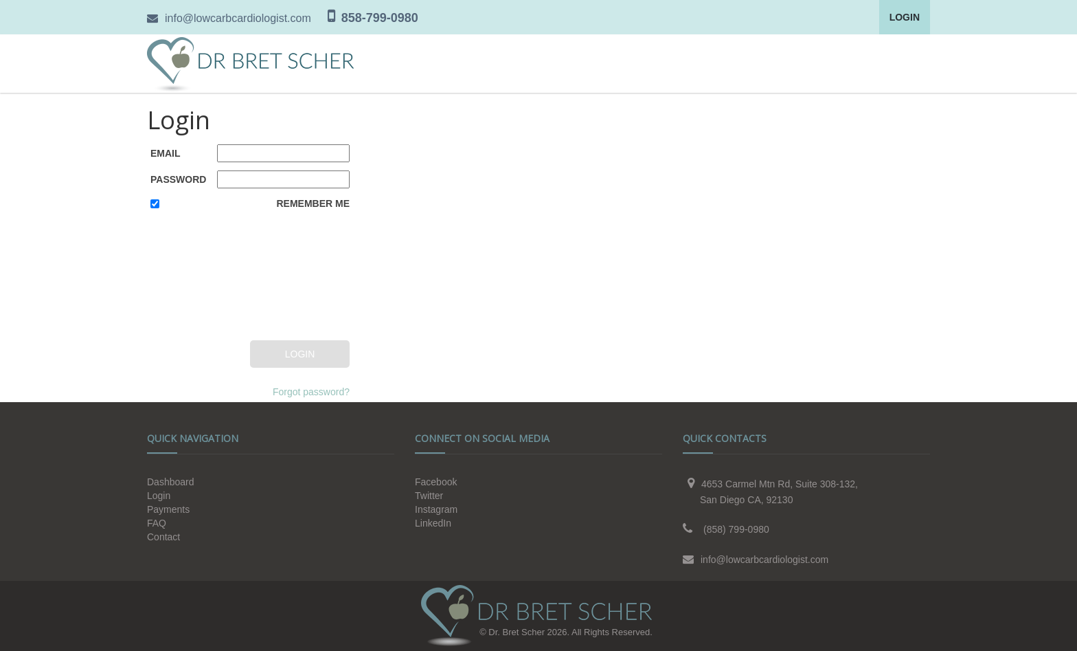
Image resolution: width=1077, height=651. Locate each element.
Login (904, 17)
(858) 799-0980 (736, 529)
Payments (168, 509)
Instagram (436, 509)
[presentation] (206, 277)
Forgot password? (311, 391)
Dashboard (170, 481)
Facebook (436, 481)
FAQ (156, 523)
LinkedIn (433, 523)
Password (178, 179)
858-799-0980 (379, 18)
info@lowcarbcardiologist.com (238, 18)
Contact (163, 536)
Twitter (429, 495)
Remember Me (313, 203)
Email (165, 153)
